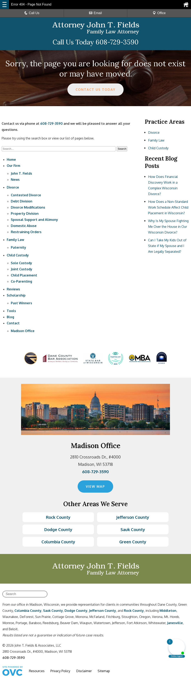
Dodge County (58, 529)
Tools (11, 311)
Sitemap (104, 671)
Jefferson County (132, 517)
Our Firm (13, 166)
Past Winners (21, 303)
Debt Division (21, 201)
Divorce (13, 187)
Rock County (58, 517)
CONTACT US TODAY (95, 90)
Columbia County (58, 541)
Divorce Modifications (28, 207)
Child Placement (24, 275)
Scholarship (16, 295)
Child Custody (18, 255)
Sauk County (133, 529)
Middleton (168, 611)
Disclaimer (84, 671)
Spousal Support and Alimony (34, 220)
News (15, 179)
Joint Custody (21, 269)
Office (159, 13)
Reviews (13, 289)
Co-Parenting (21, 281)
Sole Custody (21, 263)
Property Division (25, 213)
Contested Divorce (26, 195)
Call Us (31, 13)
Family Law (15, 240)
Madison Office (23, 331)
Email (95, 13)
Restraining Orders (26, 232)
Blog (10, 317)
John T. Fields (21, 173)
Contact (13, 323)
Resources (37, 671)
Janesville (175, 623)
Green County (132, 541)
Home (11, 159)
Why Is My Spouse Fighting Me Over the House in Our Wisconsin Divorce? (168, 226)
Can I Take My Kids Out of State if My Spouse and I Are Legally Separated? (167, 246)
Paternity (18, 247)
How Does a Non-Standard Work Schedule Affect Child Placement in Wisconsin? (168, 207)
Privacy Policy (60, 671)
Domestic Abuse (24, 226)
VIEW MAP (95, 486)
